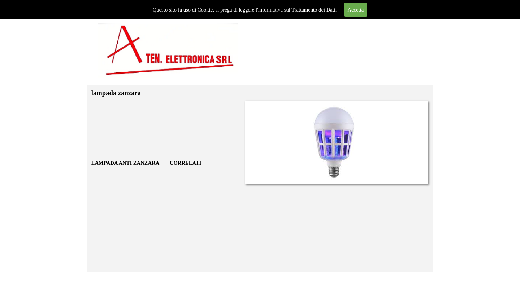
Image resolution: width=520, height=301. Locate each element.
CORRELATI (186, 163)
